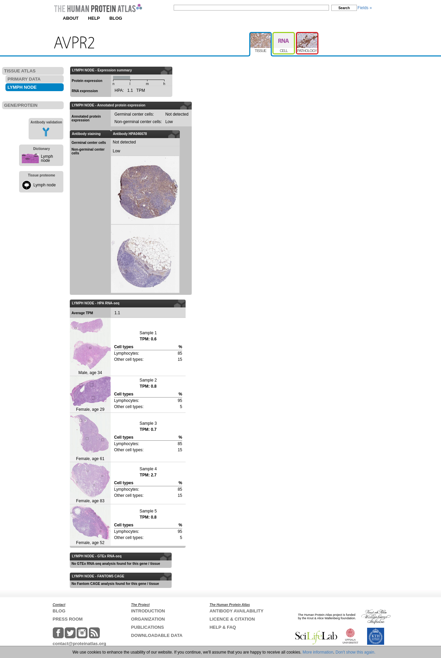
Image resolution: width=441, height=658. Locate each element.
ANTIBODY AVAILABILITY (236, 610)
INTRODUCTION (148, 610)
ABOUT (71, 18)
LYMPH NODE (21, 87)
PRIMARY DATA (24, 79)
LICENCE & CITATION (232, 619)
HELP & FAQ (222, 627)
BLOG (115, 18)
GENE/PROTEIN (20, 105)
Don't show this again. (355, 652)
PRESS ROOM (68, 619)
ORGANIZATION (148, 619)
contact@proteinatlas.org (79, 643)
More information (318, 652)
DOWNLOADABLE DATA (157, 635)
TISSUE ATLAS (19, 70)
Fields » (365, 7)
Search (344, 8)
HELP (94, 18)
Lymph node (47, 158)
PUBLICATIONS (147, 627)
